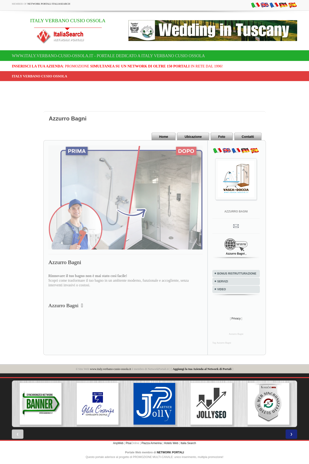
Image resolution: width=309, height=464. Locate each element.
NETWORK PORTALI (170, 452)
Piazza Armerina (151, 443)
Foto (221, 137)
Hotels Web (171, 443)
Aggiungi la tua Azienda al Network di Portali (202, 369)
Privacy (236, 318)
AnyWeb (118, 443)
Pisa (128, 443)
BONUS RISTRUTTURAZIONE (236, 273)
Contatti (248, 137)
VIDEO (221, 289)
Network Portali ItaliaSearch (48, 3)
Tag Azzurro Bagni (221, 342)
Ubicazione (193, 137)
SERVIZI (222, 281)
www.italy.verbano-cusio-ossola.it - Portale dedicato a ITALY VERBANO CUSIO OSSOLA (108, 56)
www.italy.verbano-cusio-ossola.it (110, 369)
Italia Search (188, 443)
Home (163, 137)
